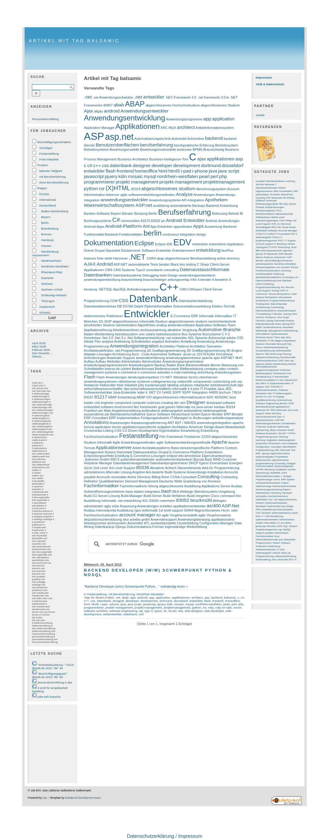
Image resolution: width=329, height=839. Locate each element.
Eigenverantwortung (216, 456)
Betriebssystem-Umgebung (214, 491)
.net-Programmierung (130, 350)
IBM (258, 250)
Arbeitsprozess (95, 523)
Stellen (276, 543)
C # (224, 334)
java (213, 170)
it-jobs (194, 389)
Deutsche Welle (171, 481)
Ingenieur (288, 250)
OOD (291, 403)
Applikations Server (215, 486)
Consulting (208, 476)
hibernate (183, 407)
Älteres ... (38, 356)
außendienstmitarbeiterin (174, 459)
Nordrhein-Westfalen (55, 266)
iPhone (294, 267)
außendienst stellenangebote (205, 410)
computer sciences (146, 402)
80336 (142, 467)
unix (270, 499)
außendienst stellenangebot (162, 410)
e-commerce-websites (154, 372)
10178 (201, 354)
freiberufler (108, 385)
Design (173, 275)
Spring (265, 453)
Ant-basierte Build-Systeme (166, 472)
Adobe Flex (92, 341)
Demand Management (141, 481)
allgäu (98, 111)
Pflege (288, 220)
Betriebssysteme (96, 149)
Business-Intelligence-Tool (168, 159)
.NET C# (154, 392)
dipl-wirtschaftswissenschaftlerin (147, 389)
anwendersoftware (181, 325)
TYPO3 (291, 433)
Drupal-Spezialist (107, 250)
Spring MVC (288, 324)
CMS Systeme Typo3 (129, 270)
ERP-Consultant (96, 418)
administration (126, 325)
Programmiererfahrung (268, 287)
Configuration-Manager (216, 523)
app (207, 118)
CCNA (175, 477)
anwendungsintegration (214, 423)
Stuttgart (291, 463)
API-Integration (193, 200)
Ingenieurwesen (264, 191)
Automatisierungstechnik (152, 138)
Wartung (283, 436)
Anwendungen (204, 194)
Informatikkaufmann (266, 366)
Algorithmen (147, 325)
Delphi (138, 306)
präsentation (262, 194)
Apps (198, 226)
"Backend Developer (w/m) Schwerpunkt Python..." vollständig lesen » (136, 586)
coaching (290, 181)
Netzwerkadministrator (284, 486)
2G (101, 321)
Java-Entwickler (124, 392)
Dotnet (89, 250)
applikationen (221, 158)
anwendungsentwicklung (102, 279)
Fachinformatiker (101, 485)
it (189, 389)
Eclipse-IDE (164, 244)
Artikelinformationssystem (215, 127)
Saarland (47, 278)
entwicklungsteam (227, 372)
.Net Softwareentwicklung (145, 338)
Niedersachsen (51, 260)
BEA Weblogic (183, 491)
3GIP (108, 321)
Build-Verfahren (174, 496)
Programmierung (265, 556)
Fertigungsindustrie (155, 418)
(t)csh (88, 468)
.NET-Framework (177, 97)
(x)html (126, 369)
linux (277, 536)
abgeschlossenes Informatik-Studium (140, 321)
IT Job (271, 340)
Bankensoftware (198, 365)
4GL (145, 500)
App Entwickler (161, 226)
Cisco (215, 496)
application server (108, 427)
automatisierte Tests (143, 264)
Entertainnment (183, 250)
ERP (194, 316)
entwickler (94, 170)
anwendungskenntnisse (183, 358)
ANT (170, 423)
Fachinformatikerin (133, 486)
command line (230, 496)
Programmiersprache (267, 436)
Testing (275, 290)
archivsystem (116, 523)
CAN (183, 289)
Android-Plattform (123, 226)
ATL (147, 523)
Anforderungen (95, 358)
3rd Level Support (122, 468)
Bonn (166, 477)
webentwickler (112, 614)
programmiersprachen (267, 370)
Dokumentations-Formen (145, 527)
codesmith (184, 381)
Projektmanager (264, 479)
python (91, 188)
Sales (278, 324)
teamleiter (288, 327)
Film (162, 436)
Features (268, 257)
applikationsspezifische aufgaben (146, 427)
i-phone (200, 170)
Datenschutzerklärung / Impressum (164, 836)
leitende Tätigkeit (50, 171)
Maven (259, 257)
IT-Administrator (280, 376)
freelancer (91, 385)
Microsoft (285, 450)
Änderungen (202, 418)
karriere (292, 364)
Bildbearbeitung (191, 369)
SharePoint (287, 194)
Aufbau (89, 361)
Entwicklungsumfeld (99, 456)
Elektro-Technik (223, 306)
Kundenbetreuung (265, 350)
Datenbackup (105, 527)
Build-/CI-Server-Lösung (102, 496)
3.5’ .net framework (205, 97)
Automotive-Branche (219, 329)
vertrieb (292, 469)
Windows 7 (270, 184)
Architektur (180, 427)
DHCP (193, 463)
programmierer (99, 181)
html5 (174, 170)
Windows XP (262, 410)
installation (281, 469)
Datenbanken (98, 274)
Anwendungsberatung (193, 519)
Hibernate (281, 410)
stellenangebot (264, 553)
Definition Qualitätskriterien (104, 481)
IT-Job (280, 380)
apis (217, 358)
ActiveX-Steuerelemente (183, 468)
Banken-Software (97, 213)
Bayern (45, 217)
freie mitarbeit (127, 385)
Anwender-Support (121, 358)
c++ (97, 165)
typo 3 (148, 610)
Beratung (141, 213)
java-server (205, 407)
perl (214, 176)
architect (186, 127)
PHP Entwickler (274, 197)
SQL (285, 526)
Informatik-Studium (284, 320)
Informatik (206, 316)
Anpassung (128, 506)
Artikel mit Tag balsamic (74, 40)
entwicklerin (217, 244)
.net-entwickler (176, 338)
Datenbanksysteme (127, 275)
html (163, 170)
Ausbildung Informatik (100, 500)
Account (233, 189)
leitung (153, 486)
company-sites (215, 369)
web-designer (194, 610)
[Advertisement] (164, 13)
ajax (201, 158)
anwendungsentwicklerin (197, 275)
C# (116, 219)
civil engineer (104, 402)
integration (271, 440)
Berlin (45, 222)
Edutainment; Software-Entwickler (146, 250)
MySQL (287, 529)
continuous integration (179, 234)
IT (234, 316)
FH (265, 396)
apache (207, 358)
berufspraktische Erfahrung (194, 145)
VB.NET (282, 433)
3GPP (176, 392)
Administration (94, 194)
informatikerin (263, 334)
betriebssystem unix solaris (135, 334)
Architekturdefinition (98, 350)
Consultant (188, 477)
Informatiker (223, 316)
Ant (145, 226)
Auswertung (213, 226)
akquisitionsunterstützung (103, 519)
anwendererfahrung (150, 358)
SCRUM (275, 386)
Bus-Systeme (192, 334)
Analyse (184, 194)
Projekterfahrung (265, 450)
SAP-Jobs (284, 360)
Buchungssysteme (97, 221)
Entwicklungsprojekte (267, 204)
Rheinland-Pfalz (51, 272)
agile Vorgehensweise (214, 515)
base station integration (143, 491)
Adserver (112, 194)
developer (162, 165)
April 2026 (39, 343)
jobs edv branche (49, 696)
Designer (196, 402)
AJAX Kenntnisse (220, 354)
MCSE (259, 396)
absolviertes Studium (99, 325)
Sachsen (47, 283)
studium (293, 526)
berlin (153, 233)
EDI (293, 234)
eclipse (172, 456)
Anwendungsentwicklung (124, 118)
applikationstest (222, 519)
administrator (93, 506)
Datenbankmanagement (131, 463)
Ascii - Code (140, 354)
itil (284, 197)
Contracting (229, 477)
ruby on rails (223, 607)
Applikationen (137, 126)
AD (158, 515)
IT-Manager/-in (181, 418)
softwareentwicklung (285, 556)
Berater (127, 213)
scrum (237, 607)
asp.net (119, 137)
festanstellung (263, 559)
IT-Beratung (280, 244)
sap (280, 529)
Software (285, 543)
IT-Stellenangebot (282, 393)
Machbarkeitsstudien (267, 187)
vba (180, 610)
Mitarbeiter (290, 539)
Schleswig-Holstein (54, 295)
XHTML (260, 469)
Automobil (179, 138)
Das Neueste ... (42, 353)
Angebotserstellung (126, 410)
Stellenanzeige (264, 486)
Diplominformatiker (158, 306)
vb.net (172, 610)
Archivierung (121, 354)
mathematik (283, 426)
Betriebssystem (226, 145)
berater (164, 264)
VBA (267, 354)
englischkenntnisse (279, 453)
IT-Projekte (208, 389)
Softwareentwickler (266, 549)
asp (239, 158)
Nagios (279, 340)
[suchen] (163, 544)
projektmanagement (224, 181)
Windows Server (264, 337)
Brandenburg (49, 228)
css (105, 165)
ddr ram (180, 402)
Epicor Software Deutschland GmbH (173, 414)
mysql (150, 176)
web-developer (214, 610)
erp (239, 381)
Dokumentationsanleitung (192, 306)
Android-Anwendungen (222, 221)
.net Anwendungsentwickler (113, 97)
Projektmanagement (266, 529)
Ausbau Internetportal (100, 510)
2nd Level (100, 468)
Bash (208, 459)
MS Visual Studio (286, 227)
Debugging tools (154, 275)
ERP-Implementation (124, 418)
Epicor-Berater (212, 414)
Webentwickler (283, 350)
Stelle (284, 553)
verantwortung (284, 400)
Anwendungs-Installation (205, 472)
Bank (181, 365)
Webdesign (262, 330)
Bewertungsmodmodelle (158, 149)
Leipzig (269, 320)
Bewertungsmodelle (124, 149)
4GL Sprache (198, 338)
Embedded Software (267, 230)
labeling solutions (180, 385)
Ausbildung (125, 510)
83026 (155, 221)
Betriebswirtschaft (265, 406)
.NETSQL (105, 289)
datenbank (121, 165)
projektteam (289, 340)
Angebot (138, 472)
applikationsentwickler (189, 506)
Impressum (264, 77)
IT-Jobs (281, 549)
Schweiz (44, 312)
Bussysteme (211, 334)
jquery (111, 176)
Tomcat (272, 294)
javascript (94, 176)
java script (228, 170)
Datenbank (153, 298)
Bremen (46, 234)
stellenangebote (286, 440)
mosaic (135, 176)
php (223, 176)
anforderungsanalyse (227, 418)
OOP (283, 290)
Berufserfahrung (184, 212)
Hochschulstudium (278, 496)
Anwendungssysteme (165, 200)
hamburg (260, 440)
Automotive (195, 138)
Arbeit (136, 448)
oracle (294, 513)
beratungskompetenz (143, 377)
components (202, 381)
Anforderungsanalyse (143, 289)
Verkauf (260, 297)
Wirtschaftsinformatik (267, 539)
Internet (260, 317)
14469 (166, 392)
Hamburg (47, 240)
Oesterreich (47, 306)
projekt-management (180, 181)
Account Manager (287, 230)
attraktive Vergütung (182, 330)
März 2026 (39, 346)
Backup (160, 365)
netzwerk (282, 430)
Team (277, 337)
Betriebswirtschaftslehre (128, 414)
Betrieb (233, 213)
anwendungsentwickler (124, 199)
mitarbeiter (202, 385)
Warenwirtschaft (284, 214)
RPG (273, 227)
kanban (219, 407)
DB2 (295, 191)
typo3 (158, 610)
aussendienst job (96, 414)
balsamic (230, 597)
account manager (137, 514)
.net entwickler (149, 96)
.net (88, 96)
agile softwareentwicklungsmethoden (147, 194)
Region (42, 188)
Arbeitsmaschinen (126, 330)
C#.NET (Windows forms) (179, 377)
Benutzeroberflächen (117, 144)
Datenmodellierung (266, 280)
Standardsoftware (275, 181)
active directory (228, 258)
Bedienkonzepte (167, 369)
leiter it (142, 392)
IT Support (290, 240)
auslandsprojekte (163, 523)
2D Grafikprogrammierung (166, 350)
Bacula (199, 459)
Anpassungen (119, 423)
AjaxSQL (119, 289)
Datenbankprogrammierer (169, 463)
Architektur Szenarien (206, 346)
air (163, 221)
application (223, 118)
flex (136, 407)
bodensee (184, 149)
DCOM (128, 306)
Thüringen (48, 301)
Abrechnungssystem (211, 189)
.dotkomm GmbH (96, 459)
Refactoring (284, 247)
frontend (125, 170)
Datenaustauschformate (204, 269)
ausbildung (161, 205)
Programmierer (264, 543)
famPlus (227, 250)
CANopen (194, 289)
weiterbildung (290, 330)
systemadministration (267, 519)
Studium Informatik (266, 344)
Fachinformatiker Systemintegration (275, 466)
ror (102, 188)
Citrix (294, 314)
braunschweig (132, 279)
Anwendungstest (141, 365)
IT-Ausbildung (263, 314)
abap (160, 258)
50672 (115, 459)
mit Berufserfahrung (52, 176)
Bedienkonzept (143, 369)
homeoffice (146, 170)
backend (214, 138)
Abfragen (219, 500)
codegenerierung (163, 381)
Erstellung (122, 456)
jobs (141, 385)
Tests (294, 247)
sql (141, 610)
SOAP (291, 430)
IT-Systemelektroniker (278, 383)
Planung (286, 354)
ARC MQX (168, 127)
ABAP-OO (144, 397)
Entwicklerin (214, 452)
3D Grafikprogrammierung (206, 350)
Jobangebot (262, 247)
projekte (269, 533)
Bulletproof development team (83, 797)
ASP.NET (121, 264)
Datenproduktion (145, 452)
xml (141, 614)
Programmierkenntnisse (282, 300)
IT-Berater (276, 314)
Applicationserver (114, 447)
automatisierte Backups (187, 205)
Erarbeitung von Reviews (202, 481)
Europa (44, 194)
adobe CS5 (235, 338)
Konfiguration (263, 446)
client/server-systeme (134, 381)
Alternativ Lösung (119, 472)
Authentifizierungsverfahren (104, 491)
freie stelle (104, 258)
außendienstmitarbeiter (138, 459)
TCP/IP (273, 247)
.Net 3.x (120, 338)
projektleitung (269, 509)
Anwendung (205, 341)
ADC (210, 397)
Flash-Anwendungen (111, 377)
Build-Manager (132, 496)
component (123, 402)
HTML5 (260, 234)
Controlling (288, 277)
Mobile (274, 217)
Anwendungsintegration (134, 345)
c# (89, 165)
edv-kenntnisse (189, 456)
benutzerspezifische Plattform (202, 448)
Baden (171, 365)
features (90, 258)
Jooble (260, 115)
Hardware (287, 493)
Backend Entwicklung (222, 205)
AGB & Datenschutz (270, 84)
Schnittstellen (288, 423)
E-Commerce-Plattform (187, 452)
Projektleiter (282, 456)
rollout (259, 284)
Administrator (131, 361)
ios (193, 407)
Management (276, 330)
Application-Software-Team (216, 325)
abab (119, 104)
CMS (109, 270)
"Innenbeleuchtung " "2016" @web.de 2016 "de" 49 (53, 666)
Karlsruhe (285, 370)
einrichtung (205, 372)
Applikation (235, 244)
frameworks (148, 407)
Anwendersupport (163, 519)
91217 (100, 396)
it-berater (204, 279)
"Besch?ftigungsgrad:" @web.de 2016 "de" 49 (49, 675)
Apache (219, 442)
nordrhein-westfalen (177, 176)
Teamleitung (262, 473)
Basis (175, 448)
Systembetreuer (279, 334)
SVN (273, 224)
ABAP (135, 104)
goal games (166, 407)
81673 (145, 221)
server (276, 479)
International (47, 199)
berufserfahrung (156, 144)
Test (293, 450)
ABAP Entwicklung (122, 397)
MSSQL (290, 197)
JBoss (273, 430)
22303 (206, 436)
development (186, 165)
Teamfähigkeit (263, 227)
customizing (221, 381)
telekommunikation (266, 380)
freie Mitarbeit (284, 280)
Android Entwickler (185, 220)
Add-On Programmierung (220, 468)
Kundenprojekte (264, 274)
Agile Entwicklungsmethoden (134, 442)
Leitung (287, 314)
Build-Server (153, 496)
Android (105, 264)
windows (266, 513)
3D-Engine (234, 350)
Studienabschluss (272, 327)
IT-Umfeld (269, 234)
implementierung (276, 506)
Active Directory (139, 477)
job (289, 553)
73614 (236, 392)
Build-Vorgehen (198, 496)
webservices (290, 380)
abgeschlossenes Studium (220, 105)
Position (42, 165)
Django (120, 527)
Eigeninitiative (169, 430)
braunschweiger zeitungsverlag (166, 279)
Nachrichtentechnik (266, 416)
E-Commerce (180, 316)
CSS (123, 300)
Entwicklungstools (265, 210)
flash (111, 170)
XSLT (281, 240)
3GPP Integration (194, 392)
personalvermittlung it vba (55, 682)
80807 (108, 105)
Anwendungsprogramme (184, 119)
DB (119, 306)
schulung (286, 270)
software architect (96, 610)
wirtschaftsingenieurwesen (278, 260)
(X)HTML (118, 188)
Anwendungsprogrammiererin (106, 365)
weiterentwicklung (281, 513)
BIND (217, 459)
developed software (220, 402)
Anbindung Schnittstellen (132, 341)
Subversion (280, 257)
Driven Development (143, 430)
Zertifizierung (263, 307)
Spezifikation (289, 446)
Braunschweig (213, 149)
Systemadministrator (276, 503)
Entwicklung (209, 430)
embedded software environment (108, 407)
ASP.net (143, 205)
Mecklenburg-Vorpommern (45, 253)
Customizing (277, 307)
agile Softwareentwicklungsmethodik (183, 442)
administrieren (94, 472)
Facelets (260, 320)
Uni (296, 277)
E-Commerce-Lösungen (148, 456)
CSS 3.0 (121, 430)
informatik (179, 389)
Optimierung (262, 430)
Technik (260, 184)
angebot (158, 341)
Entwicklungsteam (265, 267)
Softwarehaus (263, 217)
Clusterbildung (187, 523)
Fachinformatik (288, 357)
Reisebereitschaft (265, 324)
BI (241, 213)
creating (167, 402)
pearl (204, 176)
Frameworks (279, 373)
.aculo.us (189, 354)
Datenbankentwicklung (195, 301)
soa (278, 267)
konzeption (261, 496)
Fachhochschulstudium (101, 436)
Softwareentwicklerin (267, 360)
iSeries (291, 244)
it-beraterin (220, 279)
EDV (182, 242)
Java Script (283, 317)
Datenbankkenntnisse (100, 306)
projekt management (137, 181)
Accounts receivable (111, 477)
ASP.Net (230, 505)
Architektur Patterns (174, 346)
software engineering (123, 610)
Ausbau (236, 486)
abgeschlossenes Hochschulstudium (173, 105)
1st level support (171, 510)
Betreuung (220, 213)
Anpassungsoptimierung (148, 423)
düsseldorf (232, 165)
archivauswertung (153, 330)
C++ (169, 287)
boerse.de (112, 369)
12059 (151, 258)
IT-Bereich (261, 426)
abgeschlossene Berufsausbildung (190, 258)
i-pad (186, 170)
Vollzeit (276, 553)
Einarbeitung (190, 430)
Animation (172, 341)
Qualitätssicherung (266, 400)
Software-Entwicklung (267, 357)
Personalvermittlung (45, 119)
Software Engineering (267, 403)
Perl (289, 373)
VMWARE (274, 473)
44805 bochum (220, 392)
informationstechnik (271, 250)
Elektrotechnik (263, 460)
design (201, 234)
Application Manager (99, 127)
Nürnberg (276, 493)
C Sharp (203, 264)
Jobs (273, 559)
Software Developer (266, 200)
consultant (276, 446)
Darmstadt (124, 452)
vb (164, 610)
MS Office (261, 383)
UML (276, 450)
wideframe (130, 614)
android (112, 110)
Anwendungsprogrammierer (183, 361)
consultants (154, 270)
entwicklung (208, 250)
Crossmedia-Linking (98, 430)
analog (161, 325)
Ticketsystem (263, 304)
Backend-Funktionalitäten (123, 234)
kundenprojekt (155, 385)
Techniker (275, 194)
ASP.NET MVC (232, 358)
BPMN (197, 149)
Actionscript (217, 338)
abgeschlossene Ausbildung (180, 486)
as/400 (214, 505)
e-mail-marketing (183, 372)
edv (233, 381)
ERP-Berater (233, 414)
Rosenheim (275, 443)
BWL (258, 453)
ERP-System (288, 479)
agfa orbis (111, 506)
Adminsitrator (152, 361)
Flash (89, 376)
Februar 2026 (41, 349)
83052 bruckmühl (194, 500)
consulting (171, 270)
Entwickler (147, 313)
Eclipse (144, 243)
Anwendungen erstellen (154, 506)
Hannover (120, 258)
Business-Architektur (133, 159)
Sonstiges (46, 147)
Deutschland (47, 205)
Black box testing (183, 264)
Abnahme (157, 468)
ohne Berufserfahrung (53, 182)
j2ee (279, 416)
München (91, 321)
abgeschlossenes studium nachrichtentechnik (202, 321)
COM (114, 301)
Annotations (96, 422)
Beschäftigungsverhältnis (54, 142)
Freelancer (192, 436)
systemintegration (265, 456)
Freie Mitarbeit (48, 159)
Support (260, 533)
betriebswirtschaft (224, 385)
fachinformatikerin (265, 214)
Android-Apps (94, 226)
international (284, 297)
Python (276, 237)
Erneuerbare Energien (226, 463)
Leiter (294, 294)
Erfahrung (278, 274)
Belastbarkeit (235, 427)
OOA (273, 410)
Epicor (204, 463)
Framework (174, 436)
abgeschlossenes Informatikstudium (179, 397)
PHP (258, 509)
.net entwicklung (129, 500)
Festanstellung (49, 153)
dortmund (211, 165)
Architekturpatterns (156, 448)
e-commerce (127, 372)
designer (142, 165)
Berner (216, 365)
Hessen (46, 245)
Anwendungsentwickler (145, 110)
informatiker (270, 523)
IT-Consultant (283, 234)
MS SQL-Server (287, 204)
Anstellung (188, 341)
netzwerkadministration (268, 483)
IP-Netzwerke (271, 254)
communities (130, 221)
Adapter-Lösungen (97, 354)
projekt (259, 523)
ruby (211, 607)
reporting (260, 197)
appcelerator (182, 226)
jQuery (259, 254)
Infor (193, 279)
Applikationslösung (98, 330)
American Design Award (207, 427)
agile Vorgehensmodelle (179, 515)
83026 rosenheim (162, 500)
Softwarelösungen (274, 207)
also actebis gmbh (136, 519)
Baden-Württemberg (54, 211)
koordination (286, 191)
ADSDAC (221, 397)
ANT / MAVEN (185, 423)
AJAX (90, 264)
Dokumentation (108, 243)
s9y (45, 797)
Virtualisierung (263, 376)
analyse (107, 341)
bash (166, 491)
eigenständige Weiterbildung (186, 527)
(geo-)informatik (146, 510)
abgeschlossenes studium (168, 188)
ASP (94, 136)
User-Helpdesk (290, 443)
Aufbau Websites (108, 361)
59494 (189, 510)
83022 (88, 397)
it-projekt (260, 181)
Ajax (88, 110)
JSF (270, 396)
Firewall (260, 207)
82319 (135, 189)
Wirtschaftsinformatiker (268, 476)
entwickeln (200, 244)
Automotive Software (165, 354)
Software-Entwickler (266, 433)
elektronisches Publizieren (103, 316)
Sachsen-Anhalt (51, 289)
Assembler (135, 523)
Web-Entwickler (278, 304)
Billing (156, 477)
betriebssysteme (168, 334)
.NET (137, 257)
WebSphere (271, 297)
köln (122, 176)
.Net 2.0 (107, 338)
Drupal (164, 452)
